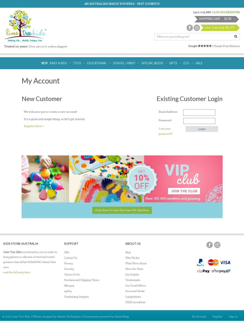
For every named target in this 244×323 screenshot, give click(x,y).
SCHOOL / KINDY (126, 63)
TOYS (79, 63)
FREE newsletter (135, 302)
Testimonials (132, 280)
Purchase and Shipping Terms (81, 280)
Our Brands (132, 274)
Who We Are (132, 257)
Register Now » (34, 126)
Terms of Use (72, 274)
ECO (188, 63)
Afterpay (69, 285)
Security (69, 268)
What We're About (136, 263)
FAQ (66, 252)
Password (166, 120)
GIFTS (175, 63)
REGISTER (233, 12)
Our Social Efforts (135, 285)
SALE (199, 63)
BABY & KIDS (60, 63)
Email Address (169, 112)
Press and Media (135, 291)
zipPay (68, 291)
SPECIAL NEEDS (154, 63)
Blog (128, 252)
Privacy (68, 263)
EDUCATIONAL (99, 63)
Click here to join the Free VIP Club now (122, 210)
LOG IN (219, 12)
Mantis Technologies (69, 316)
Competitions (133, 296)
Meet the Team (134, 268)
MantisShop (122, 316)
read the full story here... (17, 272)
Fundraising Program (76, 296)
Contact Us (70, 257)
